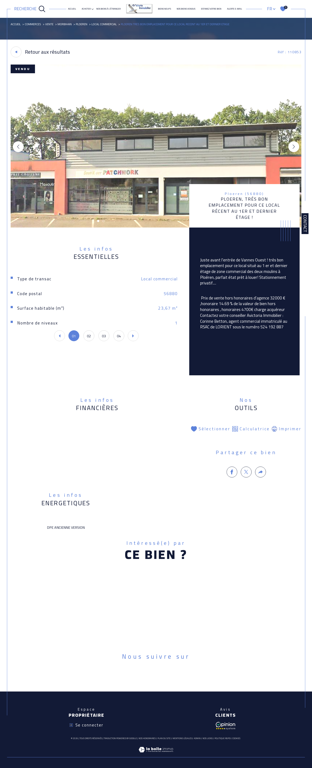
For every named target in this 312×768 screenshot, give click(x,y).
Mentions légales (182, 738)
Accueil (72, 9)
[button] (293, 146)
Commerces (33, 24)
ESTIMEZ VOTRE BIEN (211, 9)
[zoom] (156, 226)
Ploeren (81, 24)
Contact (305, 223)
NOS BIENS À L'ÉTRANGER (108, 9)
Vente (49, 24)
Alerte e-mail (234, 9)
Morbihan (65, 24)
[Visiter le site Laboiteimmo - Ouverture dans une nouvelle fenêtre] (156, 754)
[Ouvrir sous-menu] (92, 9)
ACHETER (86, 9)
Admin (197, 738)
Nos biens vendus (186, 9)
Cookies (236, 738)
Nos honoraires (147, 738)
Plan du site (164, 738)
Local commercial (104, 24)
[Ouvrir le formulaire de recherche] (30, 8)
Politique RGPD (222, 738)
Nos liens (207, 738)
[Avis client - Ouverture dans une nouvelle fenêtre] (225, 725)
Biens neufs (164, 9)
